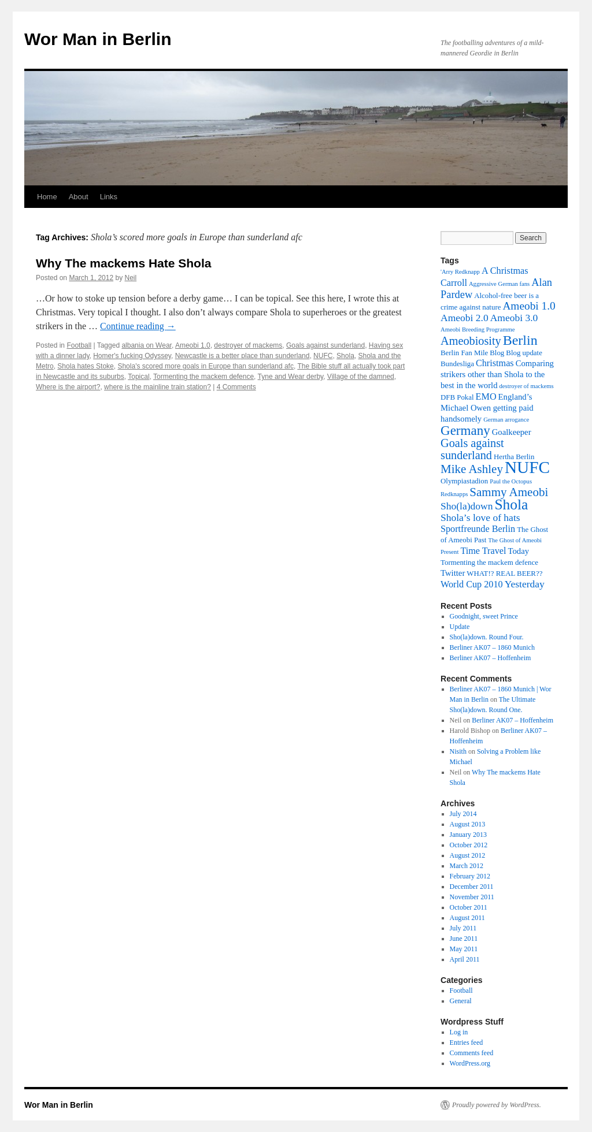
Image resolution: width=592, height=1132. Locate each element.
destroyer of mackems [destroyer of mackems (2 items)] (527, 386)
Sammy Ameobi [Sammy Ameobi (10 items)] (508, 492)
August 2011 (467, 918)
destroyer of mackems (248, 345)
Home (47, 196)
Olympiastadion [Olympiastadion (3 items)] (464, 481)
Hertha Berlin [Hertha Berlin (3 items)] (514, 457)
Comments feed (472, 1053)
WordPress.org (470, 1063)
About (78, 196)
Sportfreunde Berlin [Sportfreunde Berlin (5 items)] (478, 529)
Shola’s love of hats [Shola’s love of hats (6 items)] (480, 517)
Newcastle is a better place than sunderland (242, 356)
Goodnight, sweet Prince (484, 616)
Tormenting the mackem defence (203, 377)
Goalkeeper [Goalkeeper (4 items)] (511, 432)
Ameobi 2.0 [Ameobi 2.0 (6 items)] (465, 317)
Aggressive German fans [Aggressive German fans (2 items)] (499, 284)
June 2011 (464, 938)
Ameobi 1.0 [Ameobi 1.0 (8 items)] (528, 306)
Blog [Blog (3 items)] (497, 353)
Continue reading (138, 326)
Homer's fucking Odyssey (132, 356)
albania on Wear (146, 345)
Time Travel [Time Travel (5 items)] (483, 551)
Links (108, 196)
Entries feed (466, 1042)
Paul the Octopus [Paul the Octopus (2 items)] (511, 481)
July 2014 (463, 814)
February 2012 (470, 876)
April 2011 (465, 959)
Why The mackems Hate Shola (123, 263)
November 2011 (472, 897)
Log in (459, 1032)
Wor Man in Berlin (97, 39)
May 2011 (464, 949)
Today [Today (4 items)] (518, 551)
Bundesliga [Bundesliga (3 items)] (457, 364)
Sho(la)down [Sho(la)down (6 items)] (467, 506)
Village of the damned (360, 377)
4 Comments (236, 387)
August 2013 (468, 824)
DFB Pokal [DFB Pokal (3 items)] (457, 397)
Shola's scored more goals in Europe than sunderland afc (205, 366)
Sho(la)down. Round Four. (487, 637)
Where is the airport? (68, 387)
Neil (130, 278)
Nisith (458, 751)
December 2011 (472, 886)
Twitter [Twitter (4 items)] (453, 573)
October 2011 (468, 907)
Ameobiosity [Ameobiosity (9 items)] (471, 340)
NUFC (322, 356)
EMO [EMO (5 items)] (486, 397)
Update (460, 627)
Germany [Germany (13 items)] (465, 430)
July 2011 (463, 928)
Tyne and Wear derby (291, 377)
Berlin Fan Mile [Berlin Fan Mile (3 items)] (464, 353)
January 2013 (468, 835)
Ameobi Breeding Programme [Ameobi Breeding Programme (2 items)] (478, 329)
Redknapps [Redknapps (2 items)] (454, 494)
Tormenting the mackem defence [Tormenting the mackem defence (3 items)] (489, 562)
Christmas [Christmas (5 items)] (495, 363)
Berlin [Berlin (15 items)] (520, 340)
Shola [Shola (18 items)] (511, 504)
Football (78, 345)
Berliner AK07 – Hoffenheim (490, 658)
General (461, 1001)
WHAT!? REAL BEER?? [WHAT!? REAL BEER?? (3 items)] (504, 573)
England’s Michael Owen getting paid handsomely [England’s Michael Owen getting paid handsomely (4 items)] (487, 407)
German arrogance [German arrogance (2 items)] (506, 419)
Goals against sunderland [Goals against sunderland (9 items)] (472, 449)
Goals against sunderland (325, 345)
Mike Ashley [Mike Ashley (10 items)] (472, 469)
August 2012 (468, 855)
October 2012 (469, 845)
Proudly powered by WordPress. (496, 1105)
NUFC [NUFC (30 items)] (527, 467)
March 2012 (466, 866)
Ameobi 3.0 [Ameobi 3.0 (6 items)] (514, 317)
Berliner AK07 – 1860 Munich (492, 647)
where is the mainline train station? (157, 387)
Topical (138, 377)
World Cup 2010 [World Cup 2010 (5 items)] (472, 584)
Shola (345, 356)
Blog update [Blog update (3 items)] (524, 353)
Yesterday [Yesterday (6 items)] (525, 584)
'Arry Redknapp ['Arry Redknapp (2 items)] (460, 272)
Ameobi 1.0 (192, 345)
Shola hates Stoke (85, 366)
